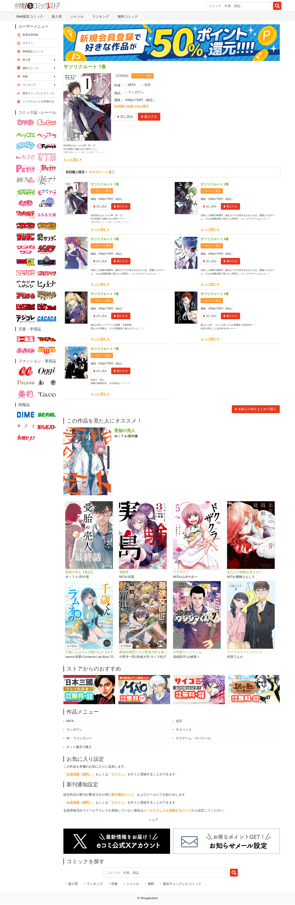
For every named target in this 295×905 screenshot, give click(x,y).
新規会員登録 (30, 34)
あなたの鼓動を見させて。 (246, 572)
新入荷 (57, 16)
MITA (131, 85)
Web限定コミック (29, 16)
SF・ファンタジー (79, 738)
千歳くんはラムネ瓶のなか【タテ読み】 (90, 652)
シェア (153, 820)
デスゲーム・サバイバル (193, 738)
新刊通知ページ (122, 794)
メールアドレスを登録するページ (167, 810)
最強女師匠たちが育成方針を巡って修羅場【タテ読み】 (144, 652)
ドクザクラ (181, 572)
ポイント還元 (144, 75)
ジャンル (77, 16)
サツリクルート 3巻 (105, 239)
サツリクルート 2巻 (215, 184)
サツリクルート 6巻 (215, 294)
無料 (151, 884)
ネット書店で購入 (79, 747)
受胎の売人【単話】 (79, 572)
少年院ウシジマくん (187, 652)
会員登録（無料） (79, 774)
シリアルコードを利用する (38, 101)
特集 (114, 884)
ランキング (100, 16)
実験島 (124, 572)
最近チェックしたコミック (182, 884)
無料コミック (128, 16)
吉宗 (147, 85)
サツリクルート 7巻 (105, 349)
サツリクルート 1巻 (105, 184)
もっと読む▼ (73, 159)
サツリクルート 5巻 (105, 294)
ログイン (117, 774)
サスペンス (184, 729)
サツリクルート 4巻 (215, 239)
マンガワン (136, 92)
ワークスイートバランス (244, 652)
